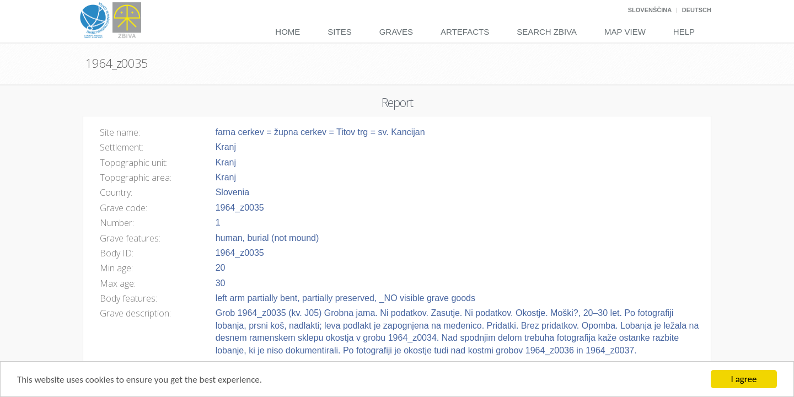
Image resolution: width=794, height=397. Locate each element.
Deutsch (696, 10)
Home (287, 31)
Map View (625, 31)
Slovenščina (650, 10)
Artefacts (465, 31)
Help (684, 31)
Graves (396, 31)
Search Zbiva (547, 31)
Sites (339, 31)
